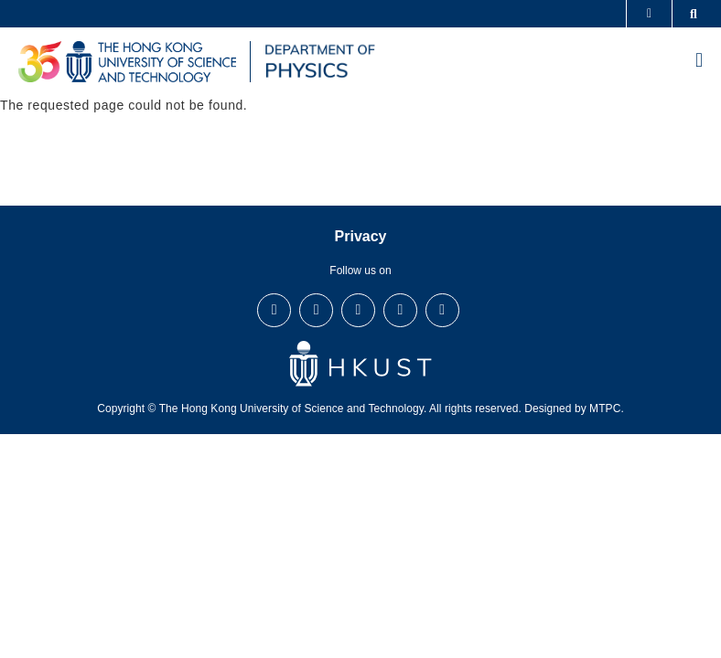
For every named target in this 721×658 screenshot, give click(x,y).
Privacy (361, 236)
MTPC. (606, 408)
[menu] (699, 62)
